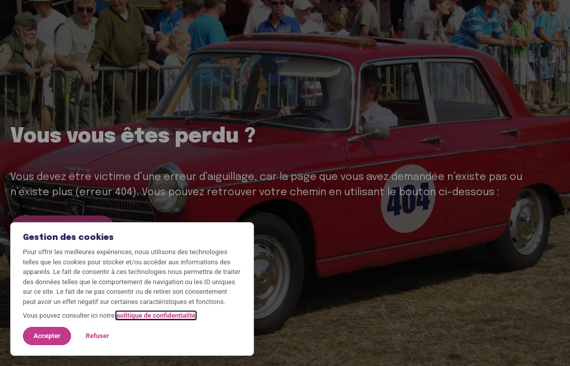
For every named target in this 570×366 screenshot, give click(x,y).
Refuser (97, 336)
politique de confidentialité (156, 315)
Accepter (47, 336)
